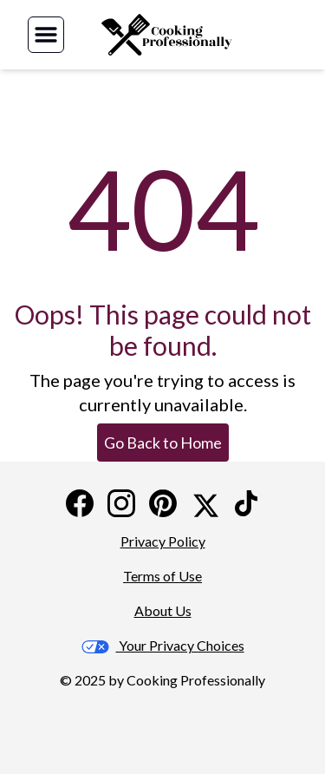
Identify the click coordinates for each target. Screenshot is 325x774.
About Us (163, 610)
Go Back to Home (163, 442)
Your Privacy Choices (162, 645)
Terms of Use (162, 575)
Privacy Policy (162, 541)
